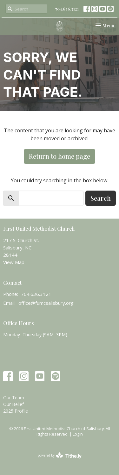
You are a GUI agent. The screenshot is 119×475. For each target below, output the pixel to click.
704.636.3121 (67, 8)
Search (100, 198)
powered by (60, 456)
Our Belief (13, 404)
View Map (13, 262)
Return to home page (59, 156)
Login (78, 434)
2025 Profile (15, 411)
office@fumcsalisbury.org (46, 303)
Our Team (13, 398)
